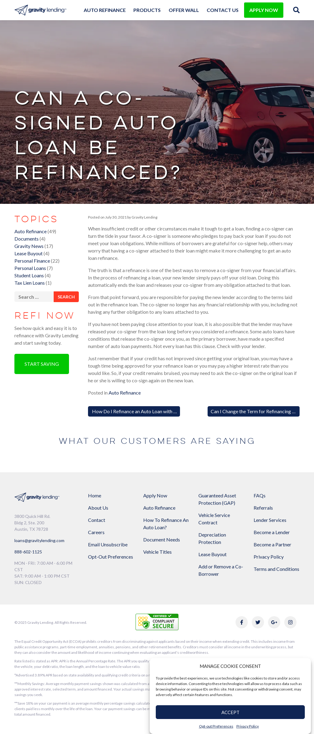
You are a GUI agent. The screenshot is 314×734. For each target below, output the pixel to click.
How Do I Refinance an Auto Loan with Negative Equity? (150, 411)
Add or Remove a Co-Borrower (220, 570)
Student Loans (29, 275)
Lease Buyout (28, 253)
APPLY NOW (263, 10)
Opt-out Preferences (216, 726)
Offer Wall (184, 10)
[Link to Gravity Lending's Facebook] (242, 622)
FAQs (260, 495)
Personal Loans (30, 268)
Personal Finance (32, 261)
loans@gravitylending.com (39, 540)
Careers (96, 532)
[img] (296, 10)
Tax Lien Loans (29, 283)
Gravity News (29, 246)
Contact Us (223, 10)
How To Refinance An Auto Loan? (166, 523)
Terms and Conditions (276, 569)
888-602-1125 (28, 551)
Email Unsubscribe (108, 544)
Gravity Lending (144, 217)
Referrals (263, 508)
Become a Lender (272, 532)
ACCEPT (230, 712)
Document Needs (161, 539)
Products (147, 10)
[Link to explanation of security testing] (157, 621)
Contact (96, 520)
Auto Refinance (105, 10)
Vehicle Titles (157, 552)
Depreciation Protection (212, 538)
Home (94, 495)
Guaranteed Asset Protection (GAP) (217, 499)
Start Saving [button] (42, 364)
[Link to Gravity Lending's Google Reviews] (274, 622)
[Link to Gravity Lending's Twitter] (258, 622)
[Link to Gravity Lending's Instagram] (290, 622)
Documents (26, 239)
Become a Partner (272, 544)
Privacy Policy (247, 726)
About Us (98, 508)
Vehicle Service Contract (214, 518)
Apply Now (155, 495)
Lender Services (270, 520)
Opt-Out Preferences (110, 557)
